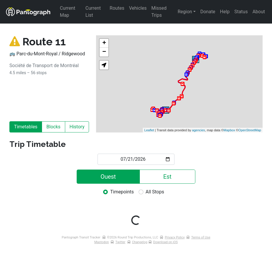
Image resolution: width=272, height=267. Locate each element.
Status (241, 11)
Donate (207, 11)
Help (225, 11)
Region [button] (185, 11)
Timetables (26, 127)
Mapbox (229, 130)
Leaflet (149, 130)
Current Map (68, 11)
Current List (93, 11)
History (77, 127)
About (258, 11)
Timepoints (122, 192)
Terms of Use (200, 237)
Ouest (108, 176)
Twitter (120, 242)
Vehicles (138, 8)
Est (167, 176)
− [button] (104, 52)
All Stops (155, 192)
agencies (198, 130)
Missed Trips (159, 11)
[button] (104, 65)
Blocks (53, 127)
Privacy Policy (175, 237)
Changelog (139, 242)
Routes (117, 8)
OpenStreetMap (249, 130)
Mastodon (101, 242)
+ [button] (104, 43)
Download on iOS (165, 242)
